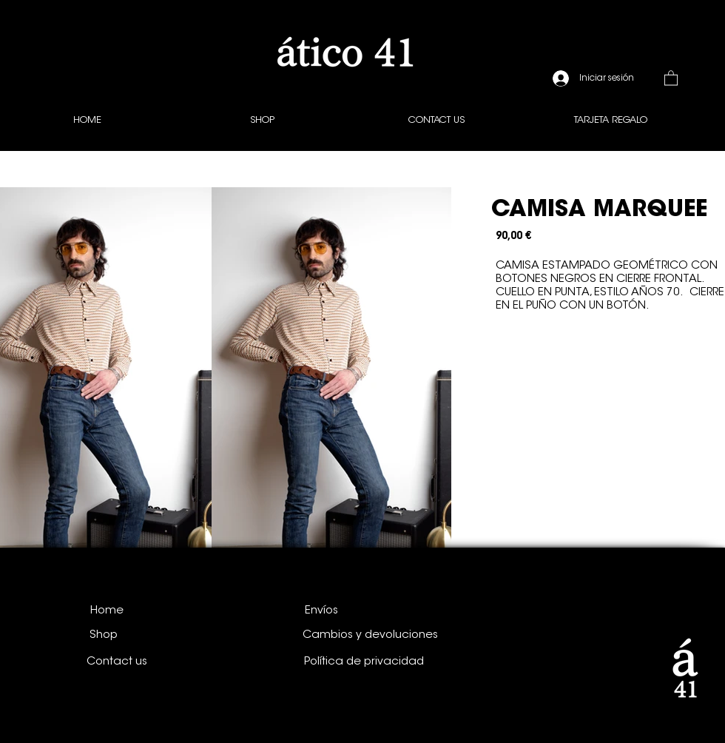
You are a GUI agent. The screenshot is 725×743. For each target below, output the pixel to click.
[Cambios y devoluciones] (370, 635)
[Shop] (103, 635)
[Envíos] (321, 610)
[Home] (106, 610)
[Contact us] (116, 661)
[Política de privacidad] (364, 661)
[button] (671, 77)
